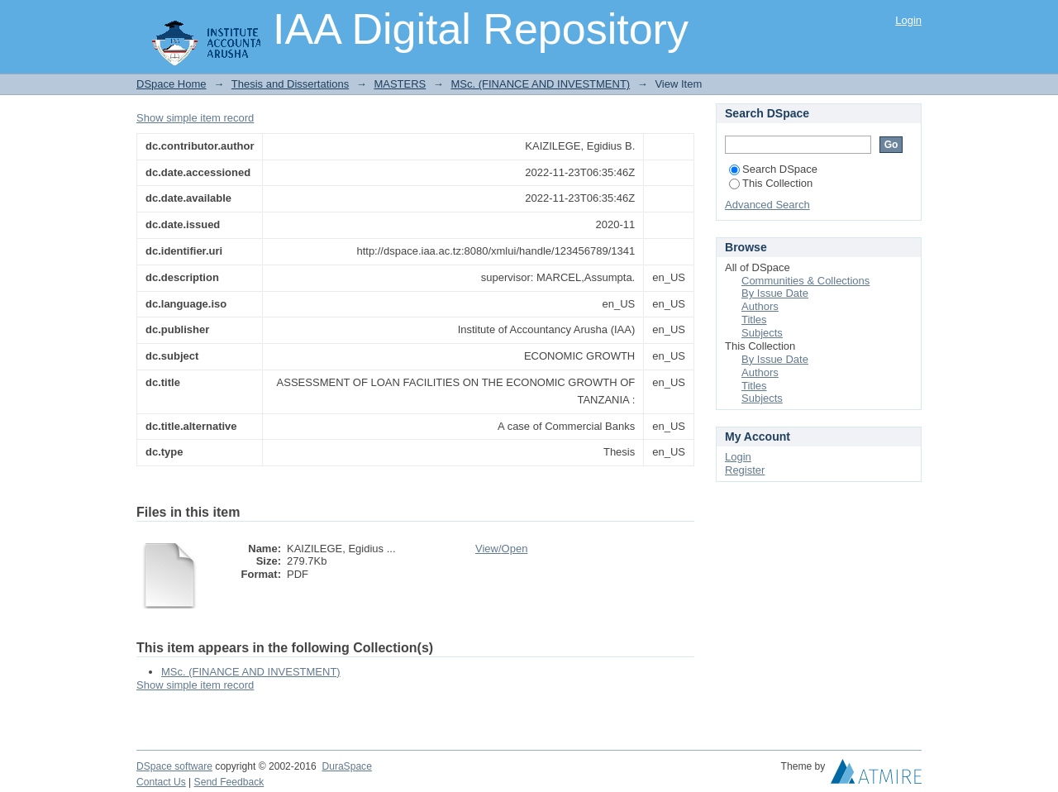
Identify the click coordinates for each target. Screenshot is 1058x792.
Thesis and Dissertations (290, 84)
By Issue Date (774, 293)
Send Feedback (229, 782)
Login (908, 20)
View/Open (501, 548)
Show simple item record (195, 118)
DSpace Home (171, 84)
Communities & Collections (805, 280)
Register (745, 470)
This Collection (771, 183)
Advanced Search (767, 204)
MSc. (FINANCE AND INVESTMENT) (540, 84)
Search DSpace (773, 169)
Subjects (762, 333)
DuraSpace (346, 766)
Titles (754, 319)
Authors (760, 306)
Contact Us (161, 782)
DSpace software (174, 766)
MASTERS (400, 84)
